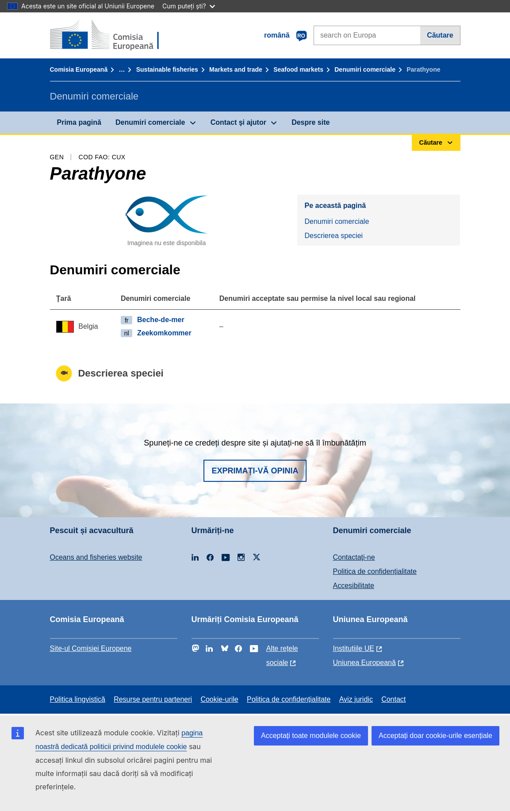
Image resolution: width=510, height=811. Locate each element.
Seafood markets (298, 69)
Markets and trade (235, 69)
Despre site (310, 122)
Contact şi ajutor (238, 122)
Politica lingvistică (77, 699)
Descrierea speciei (333, 235)
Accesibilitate (353, 585)
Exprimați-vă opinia (254, 470)
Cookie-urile (219, 699)
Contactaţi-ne (354, 557)
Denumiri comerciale (364, 69)
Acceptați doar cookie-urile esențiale (435, 735)
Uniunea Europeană (364, 662)
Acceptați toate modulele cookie (311, 735)
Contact (393, 699)
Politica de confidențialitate (375, 571)
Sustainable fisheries (167, 69)
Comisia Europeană (79, 69)
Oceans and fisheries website (96, 557)
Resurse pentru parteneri (153, 699)
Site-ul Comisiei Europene (91, 648)
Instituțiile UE (353, 648)
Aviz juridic (356, 699)
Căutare (440, 35)
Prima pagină (79, 122)
